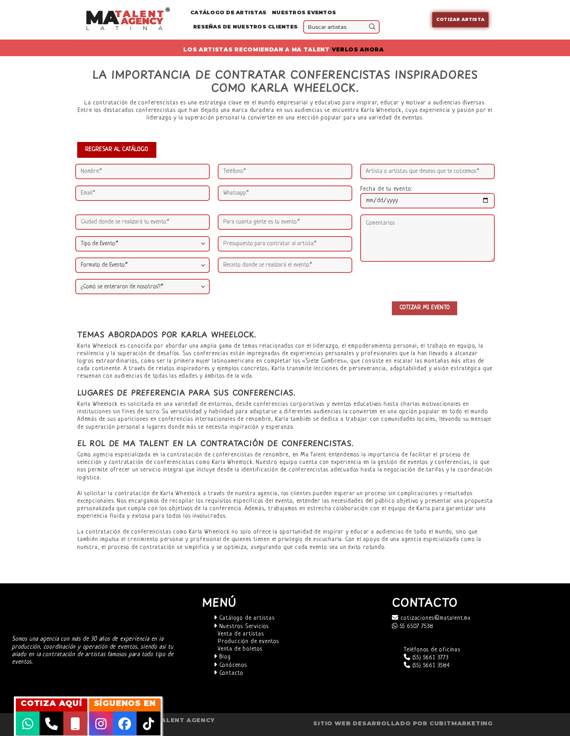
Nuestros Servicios (241, 626)
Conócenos (230, 665)
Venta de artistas (241, 634)
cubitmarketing (461, 723)
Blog (222, 657)
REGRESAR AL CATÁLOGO (116, 149)
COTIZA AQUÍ (51, 703)
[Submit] (372, 27)
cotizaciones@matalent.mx (431, 618)
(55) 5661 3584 (427, 665)
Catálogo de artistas (244, 618)
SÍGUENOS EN (125, 703)
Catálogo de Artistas (228, 12)
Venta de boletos (240, 649)
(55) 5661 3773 (426, 658)
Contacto (228, 673)
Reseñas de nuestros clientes (245, 27)
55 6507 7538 (412, 626)
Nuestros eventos (304, 12)
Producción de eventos (248, 641)
